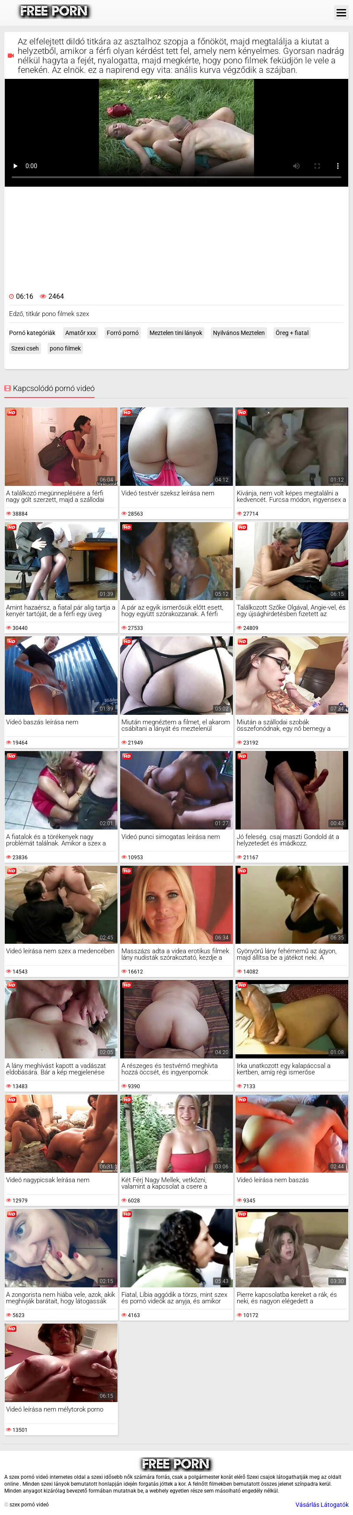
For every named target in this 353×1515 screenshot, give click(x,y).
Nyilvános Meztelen (239, 332)
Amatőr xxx (80, 332)
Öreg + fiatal (292, 332)
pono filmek (65, 348)
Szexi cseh (25, 348)
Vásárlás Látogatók (322, 1504)
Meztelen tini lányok (175, 332)
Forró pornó (123, 332)
